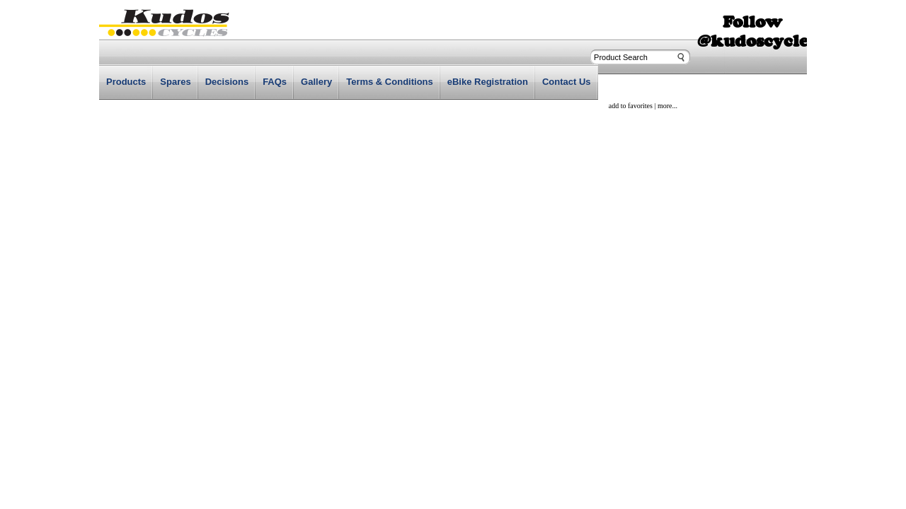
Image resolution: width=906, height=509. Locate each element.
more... (667, 106)
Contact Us (566, 81)
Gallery (316, 81)
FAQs (275, 81)
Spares (175, 81)
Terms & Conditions (389, 81)
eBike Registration (487, 81)
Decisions (226, 81)
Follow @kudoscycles (756, 31)
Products (126, 81)
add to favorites (631, 106)
